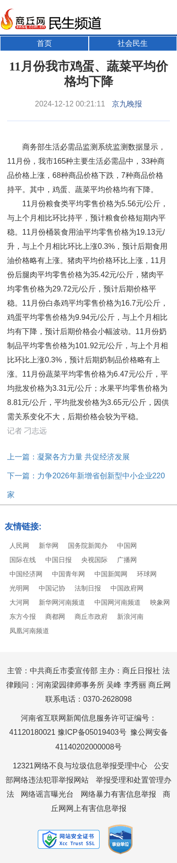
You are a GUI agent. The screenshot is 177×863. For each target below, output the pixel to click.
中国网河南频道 (117, 602)
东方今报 (22, 616)
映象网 (160, 602)
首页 (44, 43)
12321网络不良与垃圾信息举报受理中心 (80, 766)
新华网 (49, 545)
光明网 (19, 588)
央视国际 (94, 560)
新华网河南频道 (62, 602)
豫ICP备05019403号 (92, 732)
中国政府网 (126, 588)
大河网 (19, 602)
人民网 (19, 545)
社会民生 (133, 43)
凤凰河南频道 (29, 630)
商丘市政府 (91, 616)
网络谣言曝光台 (47, 794)
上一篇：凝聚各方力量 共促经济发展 (68, 457)
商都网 (55, 616)
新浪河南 (130, 616)
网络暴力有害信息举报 (118, 794)
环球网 (147, 574)
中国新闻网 (110, 574)
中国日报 (58, 560)
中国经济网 (25, 574)
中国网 (127, 545)
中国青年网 (68, 574)
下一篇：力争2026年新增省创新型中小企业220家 (86, 485)
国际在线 (22, 560)
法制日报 (88, 588)
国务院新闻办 (88, 545)
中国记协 (52, 588)
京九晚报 (127, 104)
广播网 (127, 560)
